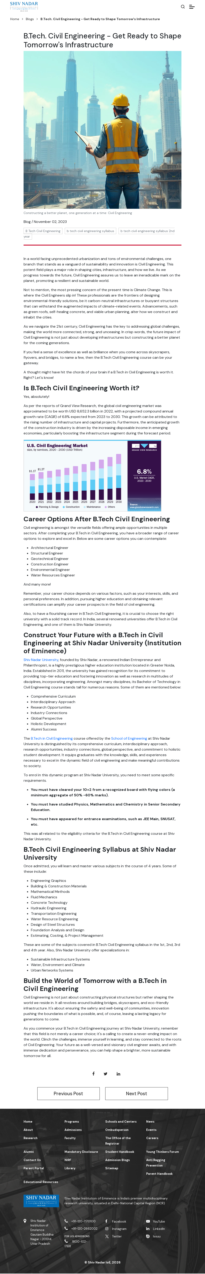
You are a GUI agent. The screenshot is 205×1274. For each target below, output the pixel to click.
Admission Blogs (117, 1160)
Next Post (136, 1094)
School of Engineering (129, 738)
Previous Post (69, 1094)
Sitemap (111, 1169)
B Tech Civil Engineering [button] (43, 231)
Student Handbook (119, 1152)
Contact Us (32, 1160)
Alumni (29, 1152)
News (150, 1122)
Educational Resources (41, 1182)
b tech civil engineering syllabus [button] (90, 231)
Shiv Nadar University (41, 659)
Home (14, 19)
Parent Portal (34, 1169)
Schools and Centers (121, 1122)
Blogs (30, 19)
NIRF (68, 1160)
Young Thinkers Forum (162, 1152)
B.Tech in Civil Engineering (52, 738)
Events (151, 1130)
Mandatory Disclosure (81, 1152)
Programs (72, 1122)
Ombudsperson (117, 1130)
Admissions (73, 1130)
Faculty (70, 1138)
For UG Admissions (77, 1236)
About (28, 1130)
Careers (152, 1138)
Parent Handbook (159, 1174)
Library (70, 1169)
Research (31, 1138)
